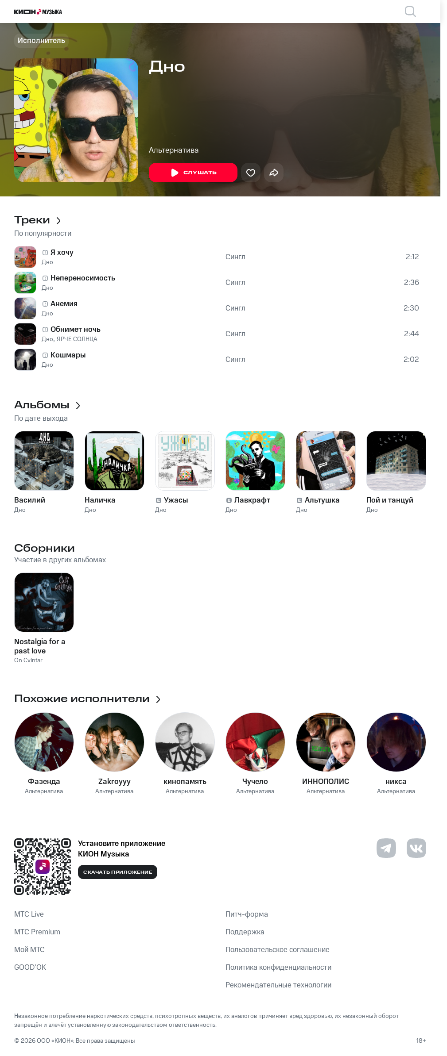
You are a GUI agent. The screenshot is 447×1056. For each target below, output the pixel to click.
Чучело (255, 781)
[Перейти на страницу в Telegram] (386, 848)
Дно (47, 262)
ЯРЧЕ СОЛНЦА (77, 339)
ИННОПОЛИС (325, 781)
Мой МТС (29, 950)
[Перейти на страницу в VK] (416, 848)
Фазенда (44, 781)
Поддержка (244, 932)
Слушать (193, 173)
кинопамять (184, 781)
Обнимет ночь (76, 329)
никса (396, 781)
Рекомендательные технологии (278, 985)
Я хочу (62, 252)
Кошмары (68, 355)
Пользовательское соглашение (277, 950)
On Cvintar (28, 660)
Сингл (235, 257)
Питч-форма (246, 914)
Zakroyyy (114, 781)
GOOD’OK (30, 967)
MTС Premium (37, 932)
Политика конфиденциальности (278, 967)
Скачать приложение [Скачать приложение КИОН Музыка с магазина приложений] (117, 872)
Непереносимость (83, 278)
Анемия (64, 304)
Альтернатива (174, 150)
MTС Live (29, 914)
